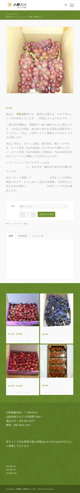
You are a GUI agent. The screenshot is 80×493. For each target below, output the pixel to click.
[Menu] (70, 5)
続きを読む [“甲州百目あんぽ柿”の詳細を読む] (48, 392)
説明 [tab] (11, 235)
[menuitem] (64, 5)
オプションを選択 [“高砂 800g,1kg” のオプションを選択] (22, 341)
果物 (25, 224)
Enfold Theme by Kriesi (46, 489)
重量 (13, 206)
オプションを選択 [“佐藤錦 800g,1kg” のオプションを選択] (22, 393)
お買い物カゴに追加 (46, 214)
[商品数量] (27, 214)
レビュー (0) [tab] (38, 235)
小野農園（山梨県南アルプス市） (25, 489)
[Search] (64, 5)
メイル (58, 133)
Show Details (63, 392)
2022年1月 (11, 466)
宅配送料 (21, 114)
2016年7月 (11, 469)
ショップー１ (12, 14)
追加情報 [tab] (22, 235)
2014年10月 (11, 473)
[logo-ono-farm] (33, 5)
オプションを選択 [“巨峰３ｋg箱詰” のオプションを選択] (56, 341)
